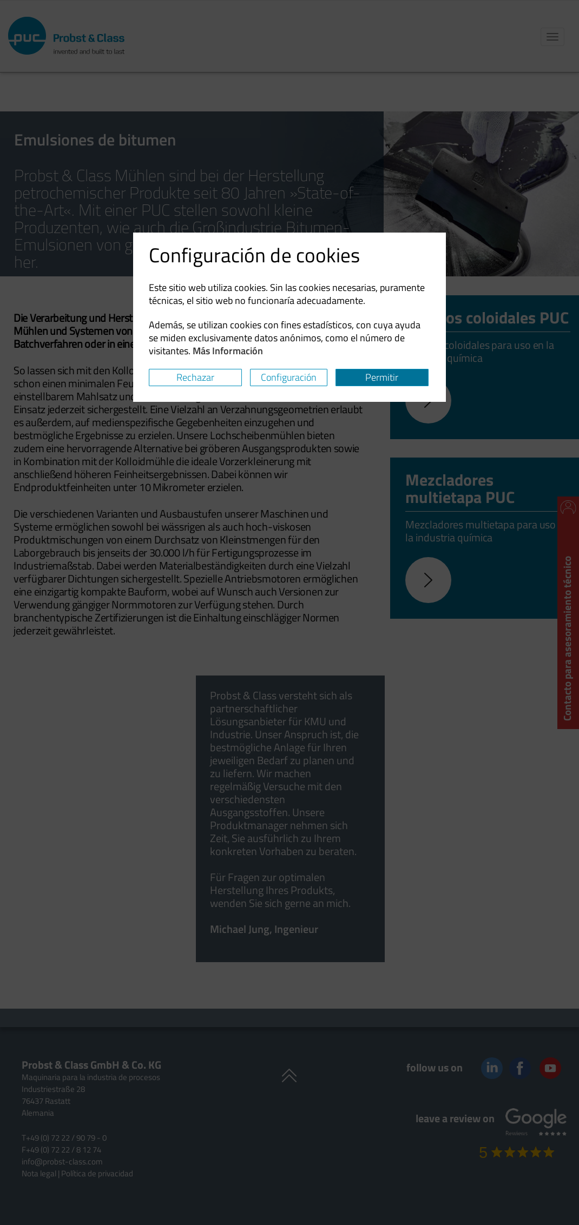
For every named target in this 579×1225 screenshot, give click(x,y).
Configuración (289, 377)
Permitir (381, 377)
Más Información (228, 350)
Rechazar (195, 377)
